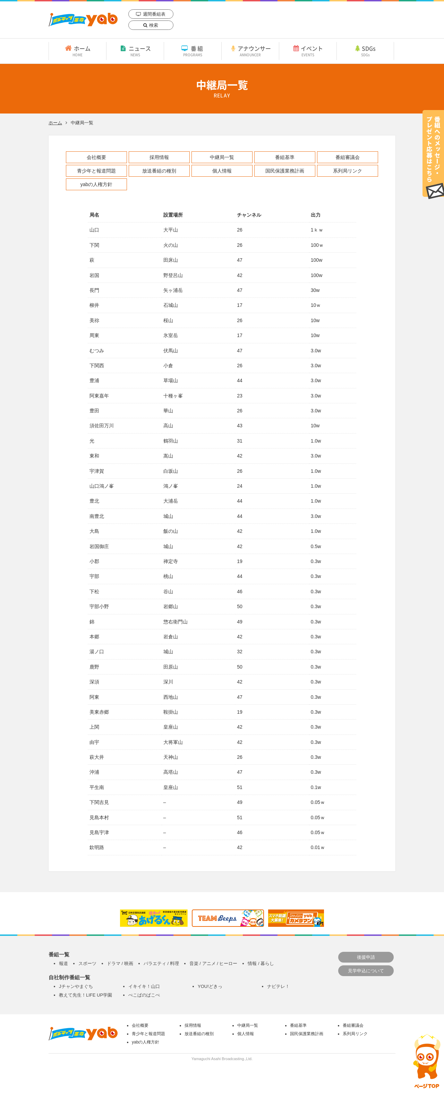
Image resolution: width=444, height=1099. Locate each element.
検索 (153, 25)
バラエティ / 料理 (161, 963)
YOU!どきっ (210, 986)
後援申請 (366, 957)
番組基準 (284, 157)
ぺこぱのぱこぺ (144, 995)
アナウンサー (250, 50)
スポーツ (87, 963)
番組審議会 (347, 157)
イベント (307, 50)
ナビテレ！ (278, 986)
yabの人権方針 (96, 184)
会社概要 (96, 157)
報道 (63, 963)
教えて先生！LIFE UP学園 (85, 995)
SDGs (365, 50)
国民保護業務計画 (284, 171)
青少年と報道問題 (96, 171)
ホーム (77, 50)
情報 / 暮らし (261, 963)
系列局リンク (347, 171)
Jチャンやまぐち (76, 986)
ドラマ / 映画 (120, 963)
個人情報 (222, 171)
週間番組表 (154, 14)
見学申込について (366, 970)
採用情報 (159, 157)
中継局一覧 (222, 157)
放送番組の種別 (159, 171)
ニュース (135, 50)
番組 (192, 50)
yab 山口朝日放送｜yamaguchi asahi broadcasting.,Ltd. (83, 19)
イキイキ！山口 (144, 986)
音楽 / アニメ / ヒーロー (213, 963)
